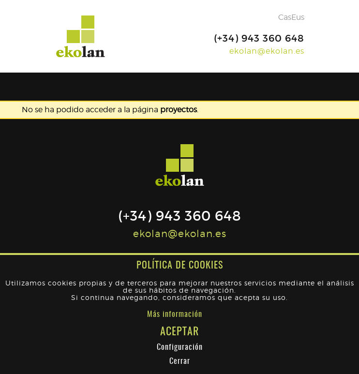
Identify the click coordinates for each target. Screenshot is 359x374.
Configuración (180, 347)
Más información (174, 314)
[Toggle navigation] (300, 86)
